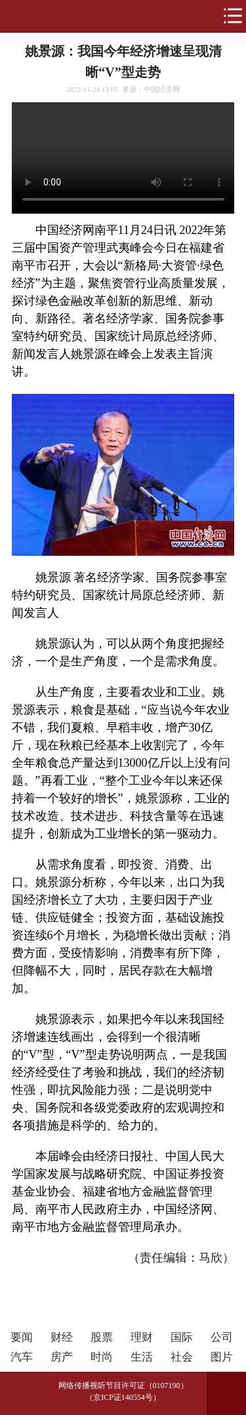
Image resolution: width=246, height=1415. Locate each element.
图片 (222, 1357)
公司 (222, 1337)
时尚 (102, 1357)
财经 (62, 1337)
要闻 (21, 1337)
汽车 (21, 1357)
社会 (182, 1357)
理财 (142, 1337)
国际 (182, 1337)
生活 (142, 1357)
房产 (62, 1357)
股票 (102, 1337)
